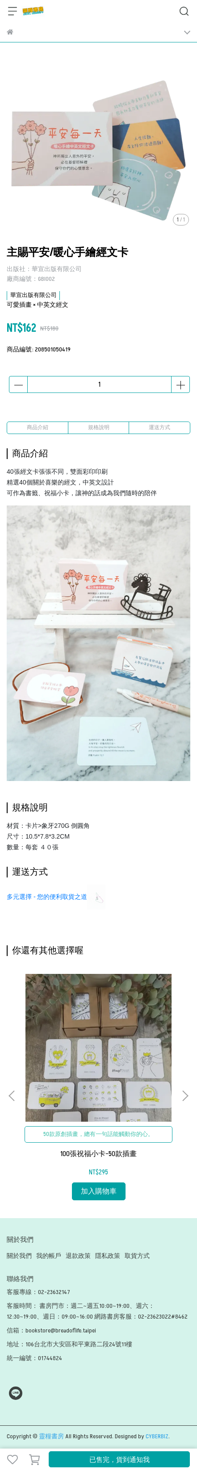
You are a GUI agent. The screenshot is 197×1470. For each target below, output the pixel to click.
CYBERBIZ (157, 1436)
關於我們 (19, 1256)
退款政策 (78, 1256)
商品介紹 (37, 427)
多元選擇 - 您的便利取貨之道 (47, 896)
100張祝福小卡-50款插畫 (98, 1153)
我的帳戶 (48, 1256)
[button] (185, 1095)
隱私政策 (107, 1256)
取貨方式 (137, 1256)
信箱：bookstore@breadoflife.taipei (51, 1330)
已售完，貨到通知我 (119, 1460)
